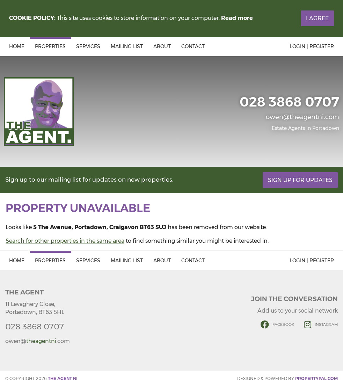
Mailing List (127, 46)
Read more (237, 18)
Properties (50, 46)
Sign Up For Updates (300, 180)
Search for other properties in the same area (65, 241)
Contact (193, 46)
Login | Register (312, 46)
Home (16, 46)
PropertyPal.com (316, 378)
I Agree (317, 18)
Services (88, 46)
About (162, 46)
